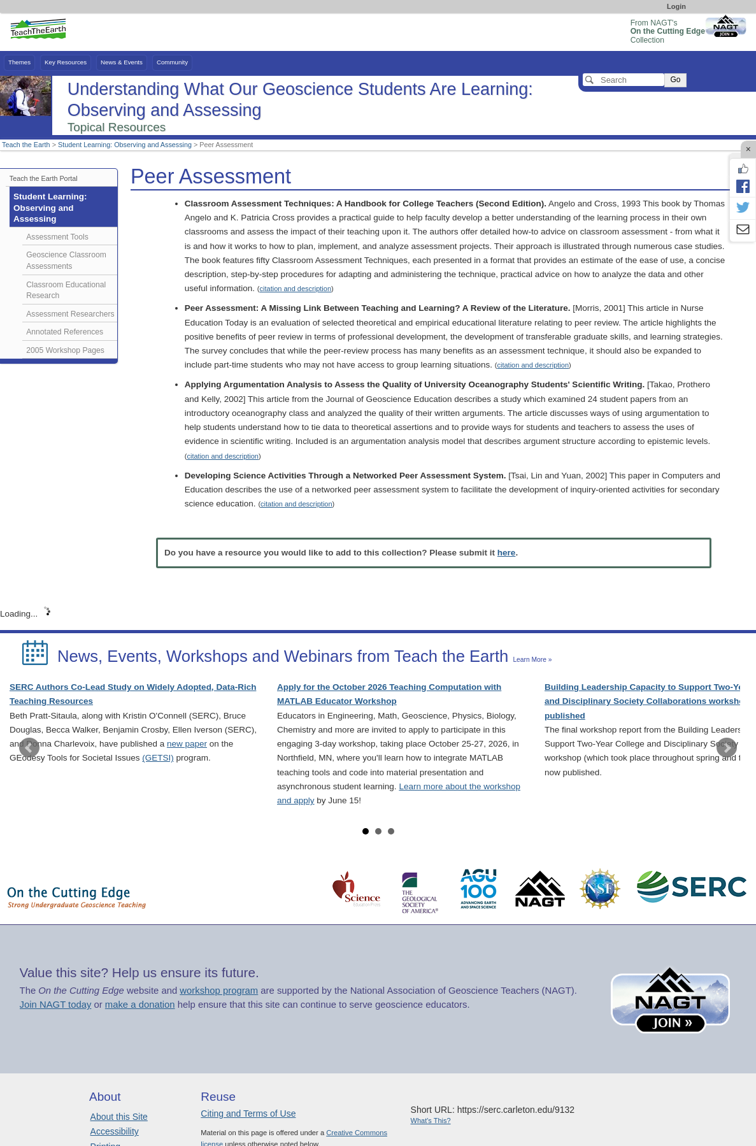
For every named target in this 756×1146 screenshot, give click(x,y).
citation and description (296, 288)
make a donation (140, 1004)
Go (675, 79)
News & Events (122, 62)
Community (172, 62)
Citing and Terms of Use (248, 1113)
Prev (29, 748)
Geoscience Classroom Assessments (66, 260)
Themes (19, 62)
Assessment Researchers (70, 314)
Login (676, 6)
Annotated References (64, 331)
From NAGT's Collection (668, 31)
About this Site (119, 1117)
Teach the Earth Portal (44, 178)
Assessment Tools (57, 237)
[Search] (623, 79)
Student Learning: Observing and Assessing (125, 144)
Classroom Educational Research (66, 290)
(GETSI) (158, 758)
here (506, 552)
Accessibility (114, 1131)
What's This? (431, 1120)
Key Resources (66, 62)
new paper (187, 743)
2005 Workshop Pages (65, 350)
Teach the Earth (26, 144)
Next (727, 748)
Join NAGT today (56, 1004)
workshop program (219, 990)
